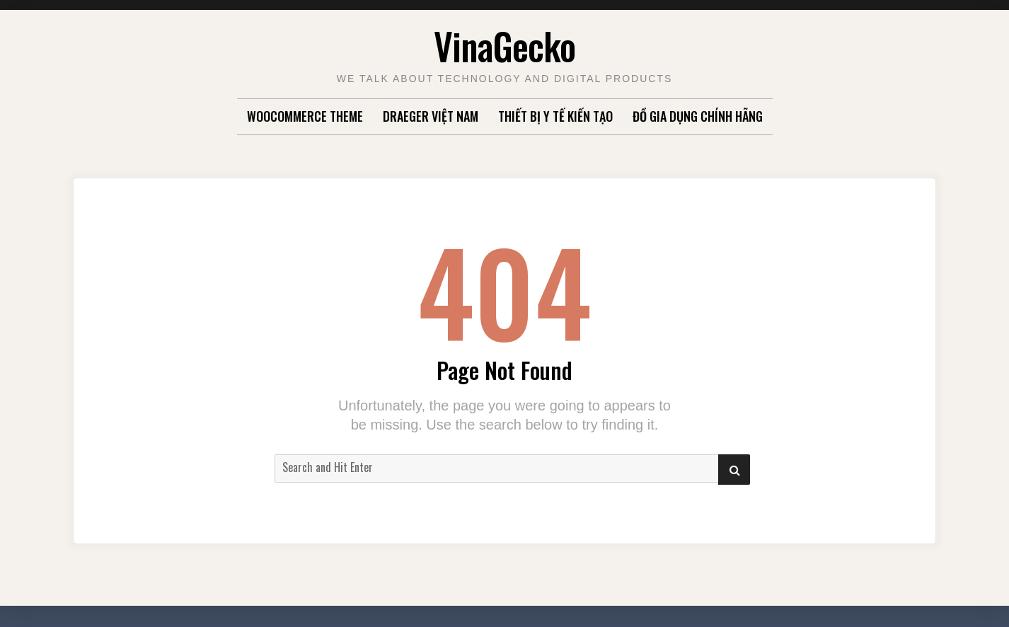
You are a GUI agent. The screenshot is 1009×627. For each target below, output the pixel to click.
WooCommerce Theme (305, 116)
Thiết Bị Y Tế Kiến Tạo (555, 116)
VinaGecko (504, 45)
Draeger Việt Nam (430, 116)
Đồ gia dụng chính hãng (698, 116)
